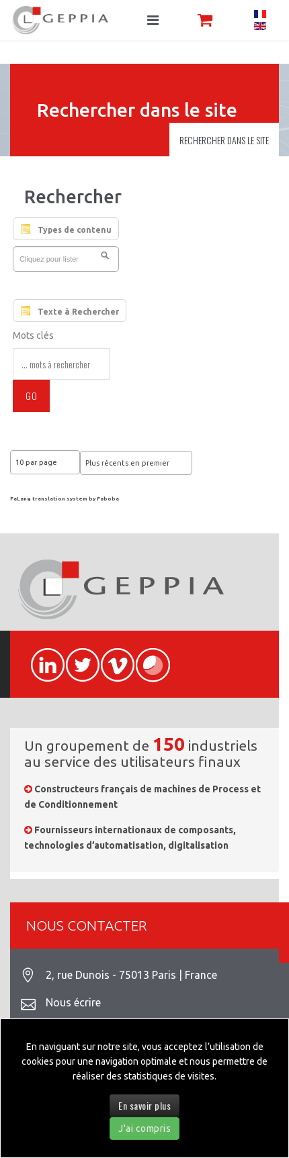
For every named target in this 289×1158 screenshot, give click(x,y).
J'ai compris (144, 1128)
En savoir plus (144, 1105)
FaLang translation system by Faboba (64, 499)
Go (31, 395)
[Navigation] (153, 20)
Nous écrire (73, 1002)
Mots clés (33, 335)
